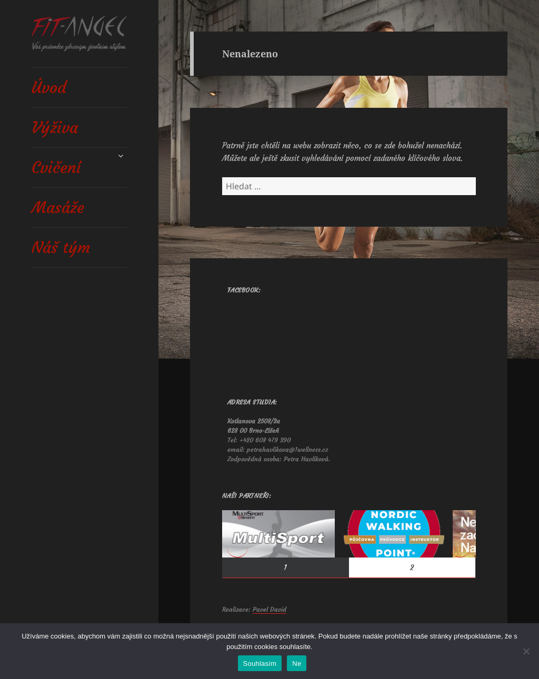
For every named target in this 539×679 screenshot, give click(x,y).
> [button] (460, 547)
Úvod (49, 87)
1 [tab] (285, 567)
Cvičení (56, 167)
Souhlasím (260, 663)
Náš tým (61, 247)
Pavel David (269, 609)
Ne (296, 663)
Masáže (58, 207)
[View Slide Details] (278, 534)
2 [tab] (412, 567)
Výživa (55, 127)
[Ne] (526, 651)
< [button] (237, 547)
